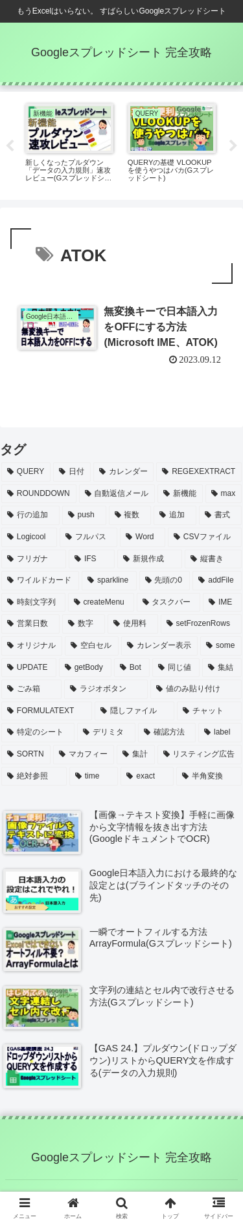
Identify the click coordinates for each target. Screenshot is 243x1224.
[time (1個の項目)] (94, 776)
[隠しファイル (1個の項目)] (135, 711)
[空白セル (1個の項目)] (91, 646)
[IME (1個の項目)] (222, 602)
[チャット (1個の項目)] (209, 711)
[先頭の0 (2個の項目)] (165, 580)
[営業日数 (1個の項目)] (30, 624)
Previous (9, 146)
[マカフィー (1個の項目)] (83, 754)
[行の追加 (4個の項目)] (30, 515)
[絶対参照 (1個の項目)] (34, 776)
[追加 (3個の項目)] (175, 515)
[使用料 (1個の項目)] (133, 624)
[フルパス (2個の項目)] (88, 537)
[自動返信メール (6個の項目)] (117, 494)
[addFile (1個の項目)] (217, 580)
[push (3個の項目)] (84, 515)
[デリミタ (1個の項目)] (106, 732)
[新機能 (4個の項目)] (180, 494)
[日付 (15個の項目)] (72, 472)
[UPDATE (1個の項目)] (28, 668)
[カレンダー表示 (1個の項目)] (159, 646)
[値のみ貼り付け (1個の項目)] (196, 689)
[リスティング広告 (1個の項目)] (199, 754)
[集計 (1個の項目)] (135, 754)
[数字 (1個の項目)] (83, 624)
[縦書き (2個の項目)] (213, 559)
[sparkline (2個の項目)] (109, 580)
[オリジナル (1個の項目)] (31, 646)
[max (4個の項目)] (223, 494)
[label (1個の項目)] (220, 732)
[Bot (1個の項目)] (132, 668)
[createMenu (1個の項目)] (101, 602)
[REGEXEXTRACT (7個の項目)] (199, 472)
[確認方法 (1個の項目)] (167, 732)
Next (233, 146)
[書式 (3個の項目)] (220, 515)
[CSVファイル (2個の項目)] (205, 537)
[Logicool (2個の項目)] (29, 537)
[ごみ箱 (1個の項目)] (31, 689)
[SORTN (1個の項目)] (26, 754)
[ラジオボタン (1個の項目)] (106, 689)
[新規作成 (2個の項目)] (149, 559)
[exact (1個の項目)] (147, 776)
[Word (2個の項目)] (142, 537)
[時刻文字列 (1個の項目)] (33, 602)
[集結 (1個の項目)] (222, 668)
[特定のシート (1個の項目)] (38, 732)
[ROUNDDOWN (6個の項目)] (38, 494)
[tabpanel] (69, 144)
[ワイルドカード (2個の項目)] (40, 580)
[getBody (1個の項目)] (85, 668)
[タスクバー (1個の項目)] (169, 602)
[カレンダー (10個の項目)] (123, 472)
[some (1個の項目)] (221, 646)
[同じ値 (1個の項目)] (176, 668)
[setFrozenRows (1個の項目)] (201, 624)
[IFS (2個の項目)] (92, 559)
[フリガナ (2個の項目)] (33, 559)
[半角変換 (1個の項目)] (209, 776)
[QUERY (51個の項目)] (26, 472)
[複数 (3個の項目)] (130, 515)
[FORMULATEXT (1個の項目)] (46, 711)
